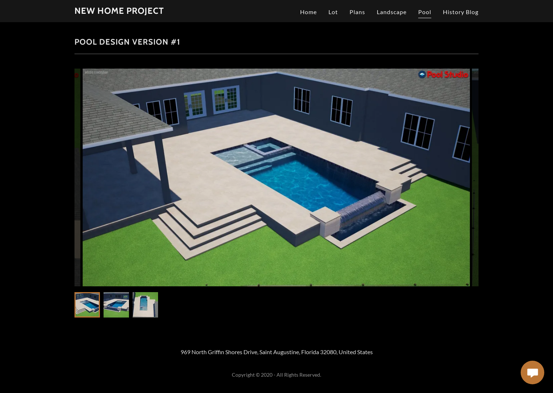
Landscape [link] (392, 11)
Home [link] (308, 11)
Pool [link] (424, 11)
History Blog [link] (461, 11)
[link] (119, 11)
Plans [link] (357, 11)
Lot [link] (333, 11)
